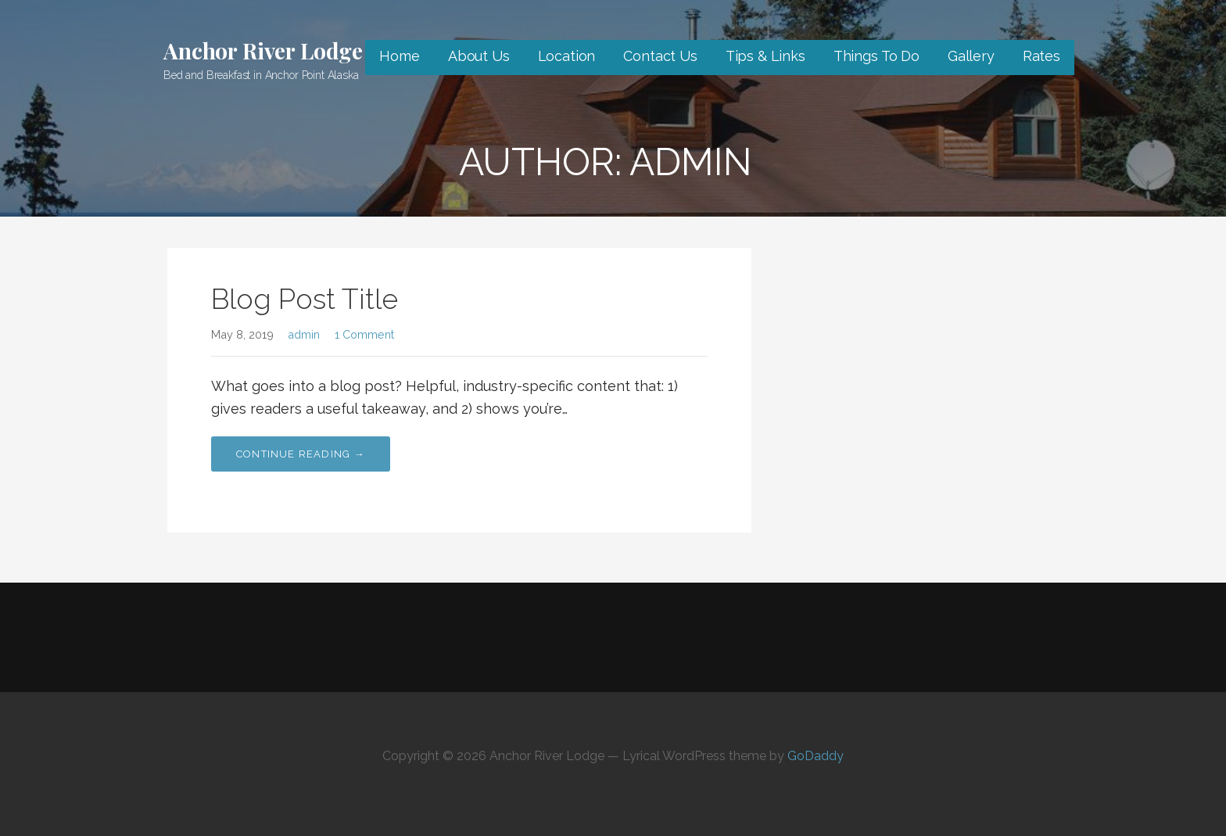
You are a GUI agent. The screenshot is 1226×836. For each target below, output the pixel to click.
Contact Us (660, 56)
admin (304, 334)
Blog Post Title (304, 298)
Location (567, 56)
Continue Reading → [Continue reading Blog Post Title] (300, 454)
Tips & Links (765, 56)
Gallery (971, 56)
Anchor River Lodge (263, 50)
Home (399, 56)
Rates (1041, 56)
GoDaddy (815, 755)
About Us (479, 56)
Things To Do (876, 56)
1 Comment (364, 334)
